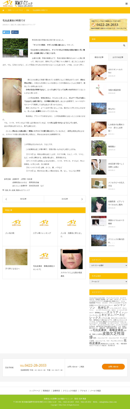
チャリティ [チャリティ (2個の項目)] (114, 312)
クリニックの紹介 (70, 391)
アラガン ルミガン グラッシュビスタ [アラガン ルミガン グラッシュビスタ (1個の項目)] (107, 303)
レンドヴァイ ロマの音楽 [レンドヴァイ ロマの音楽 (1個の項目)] (98, 323)
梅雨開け (111, 147)
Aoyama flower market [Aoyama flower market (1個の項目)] (95, 298)
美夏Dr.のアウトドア (28, 25)
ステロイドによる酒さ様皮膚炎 (71, 274)
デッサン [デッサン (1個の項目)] (95, 315)
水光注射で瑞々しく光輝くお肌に (116, 165)
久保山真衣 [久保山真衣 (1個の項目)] (107, 326)
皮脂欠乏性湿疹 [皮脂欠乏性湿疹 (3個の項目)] (106, 335)
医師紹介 (46, 391)
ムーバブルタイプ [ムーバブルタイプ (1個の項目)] (113, 321)
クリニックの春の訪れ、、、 (116, 240)
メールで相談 (95, 391)
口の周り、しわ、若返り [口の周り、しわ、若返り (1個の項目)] (118, 326)
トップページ (34, 391)
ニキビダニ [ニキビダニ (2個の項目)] (106, 314)
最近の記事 (99, 57)
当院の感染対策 (114, 90)
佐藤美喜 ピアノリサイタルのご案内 (116, 203)
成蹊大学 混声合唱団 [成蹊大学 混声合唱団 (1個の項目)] (106, 328)
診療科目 (56, 391)
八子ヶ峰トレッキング (42, 233)
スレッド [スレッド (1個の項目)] (104, 312)
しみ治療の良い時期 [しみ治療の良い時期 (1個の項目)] (108, 301)
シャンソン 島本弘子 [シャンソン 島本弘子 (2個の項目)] (107, 306)
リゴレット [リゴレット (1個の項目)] (122, 321)
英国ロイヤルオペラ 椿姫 (117, 222)
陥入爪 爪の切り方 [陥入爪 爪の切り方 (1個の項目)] (108, 345)
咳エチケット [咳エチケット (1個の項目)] (94, 328)
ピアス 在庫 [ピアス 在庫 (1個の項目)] (112, 320)
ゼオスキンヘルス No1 (116, 71)
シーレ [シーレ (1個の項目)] (112, 308)
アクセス (83, 391)
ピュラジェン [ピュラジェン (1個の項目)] (121, 320)
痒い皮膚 (17, 25)
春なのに (111, 109)
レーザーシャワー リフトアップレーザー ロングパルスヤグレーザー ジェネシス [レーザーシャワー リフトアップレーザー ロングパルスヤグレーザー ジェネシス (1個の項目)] (108, 324)
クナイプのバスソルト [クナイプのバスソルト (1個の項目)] (101, 305)
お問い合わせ (113, 367)
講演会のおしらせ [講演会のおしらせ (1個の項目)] (106, 343)
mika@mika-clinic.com (108, 402)
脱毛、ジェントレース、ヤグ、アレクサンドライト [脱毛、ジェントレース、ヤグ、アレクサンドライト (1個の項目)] (107, 341)
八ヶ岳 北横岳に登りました (71, 235)
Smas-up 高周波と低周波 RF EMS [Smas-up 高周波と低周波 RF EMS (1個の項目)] (101, 299)
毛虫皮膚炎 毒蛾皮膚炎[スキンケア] (44, 268)
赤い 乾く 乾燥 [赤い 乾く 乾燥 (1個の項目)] (118, 343)
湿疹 (12, 25)
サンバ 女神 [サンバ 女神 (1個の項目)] (112, 305)
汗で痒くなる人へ (12, 269)
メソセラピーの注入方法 (116, 184)
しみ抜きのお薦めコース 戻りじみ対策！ (116, 128)
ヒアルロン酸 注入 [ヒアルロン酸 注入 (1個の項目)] (107, 318)
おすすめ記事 (118, 57)
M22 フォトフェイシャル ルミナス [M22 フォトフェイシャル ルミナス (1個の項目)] (114, 298)
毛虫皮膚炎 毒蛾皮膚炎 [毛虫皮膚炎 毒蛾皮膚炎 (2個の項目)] (108, 330)
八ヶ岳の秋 (9, 233)
